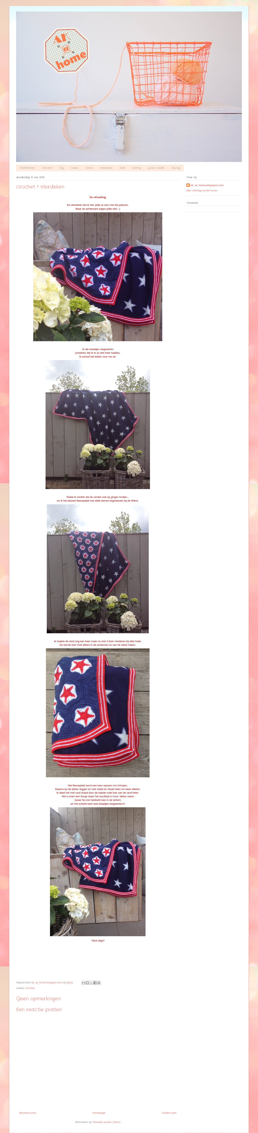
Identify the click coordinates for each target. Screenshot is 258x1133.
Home (89, 168)
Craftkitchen (27, 168)
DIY (61, 168)
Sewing (176, 168)
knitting (136, 168)
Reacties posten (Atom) (107, 1122)
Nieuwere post (27, 1112)
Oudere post (169, 1112)
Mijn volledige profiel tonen (201, 190)
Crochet (47, 168)
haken (74, 168)
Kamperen (106, 168)
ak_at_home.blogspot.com (207, 185)
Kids (122, 168)
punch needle (156, 168)
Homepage (99, 1112)
